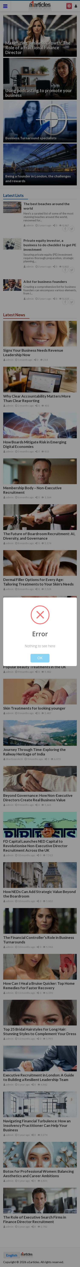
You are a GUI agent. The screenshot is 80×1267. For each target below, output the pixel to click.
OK (40, 658)
